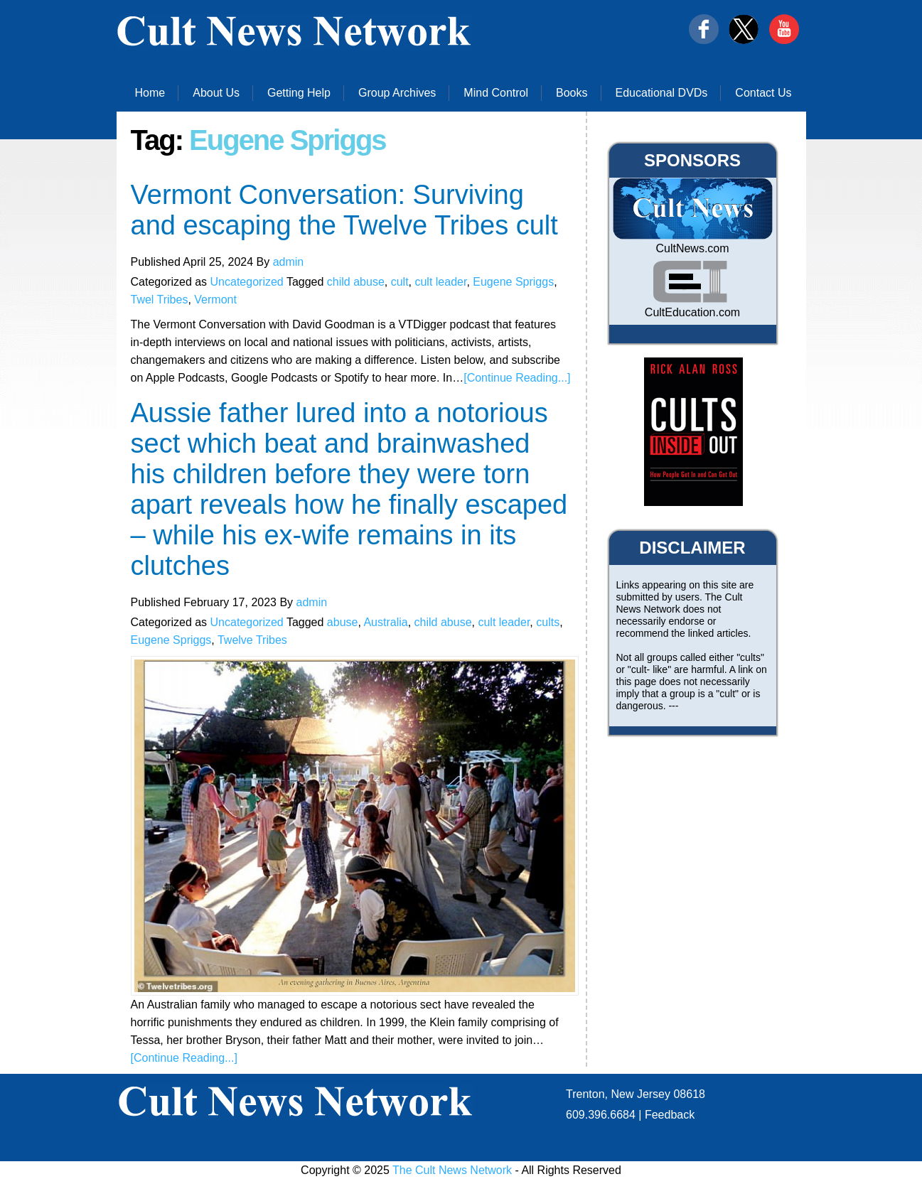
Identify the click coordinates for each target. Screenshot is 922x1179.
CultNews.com (692, 248)
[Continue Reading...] (516, 378)
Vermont (215, 300)
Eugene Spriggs (513, 282)
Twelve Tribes (252, 640)
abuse (342, 622)
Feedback (670, 1115)
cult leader (440, 282)
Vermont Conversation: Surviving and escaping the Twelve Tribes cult (344, 210)
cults (547, 622)
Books (571, 93)
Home (150, 93)
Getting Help (299, 93)
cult (400, 282)
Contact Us (763, 93)
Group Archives (397, 93)
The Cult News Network (452, 1170)
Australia (385, 622)
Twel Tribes (159, 300)
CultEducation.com (692, 312)
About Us (216, 93)
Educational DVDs (662, 93)
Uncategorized (247, 282)
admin (288, 262)
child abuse (356, 282)
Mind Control (495, 93)
